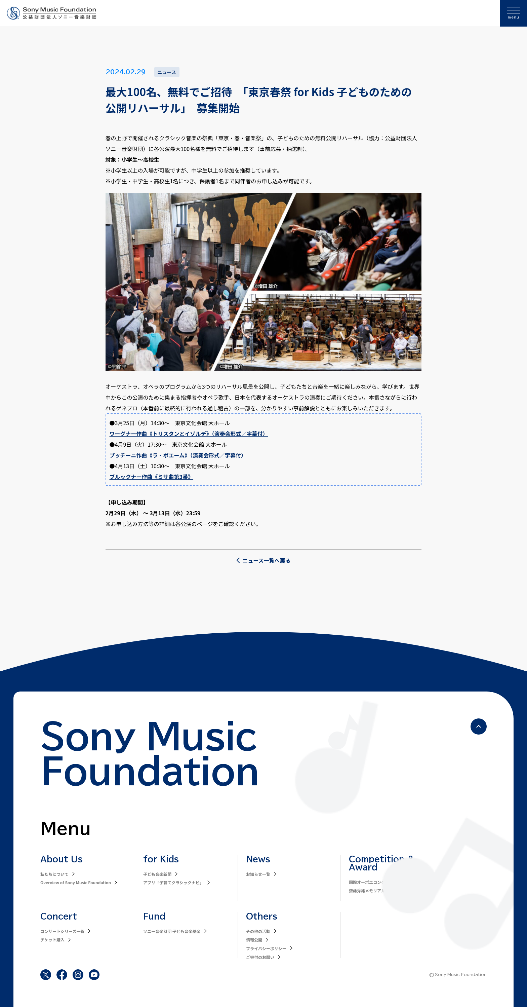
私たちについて (54, 874)
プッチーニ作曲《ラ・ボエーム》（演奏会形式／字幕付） (178, 455)
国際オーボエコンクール (371, 882)
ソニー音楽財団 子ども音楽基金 (172, 931)
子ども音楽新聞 (157, 874)
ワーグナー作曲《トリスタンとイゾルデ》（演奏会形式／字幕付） (189, 434)
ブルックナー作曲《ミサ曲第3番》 (151, 477)
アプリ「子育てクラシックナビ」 (173, 882)
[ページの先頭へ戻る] (479, 726)
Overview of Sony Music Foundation (75, 882)
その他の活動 (258, 931)
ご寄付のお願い (260, 957)
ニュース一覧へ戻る (263, 560)
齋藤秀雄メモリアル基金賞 (373, 890)
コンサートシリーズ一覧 (62, 931)
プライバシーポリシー (266, 948)
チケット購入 (52, 939)
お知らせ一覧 (258, 874)
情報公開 (254, 939)
